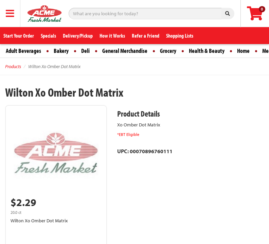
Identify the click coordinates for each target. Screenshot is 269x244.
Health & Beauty (207, 51)
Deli (85, 51)
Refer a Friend (145, 35)
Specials (48, 35)
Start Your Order (18, 35)
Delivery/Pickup (78, 35)
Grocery (168, 51)
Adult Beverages (23, 51)
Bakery (61, 51)
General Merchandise (124, 51)
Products (13, 66)
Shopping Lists (179, 35)
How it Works (112, 35)
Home (243, 51)
